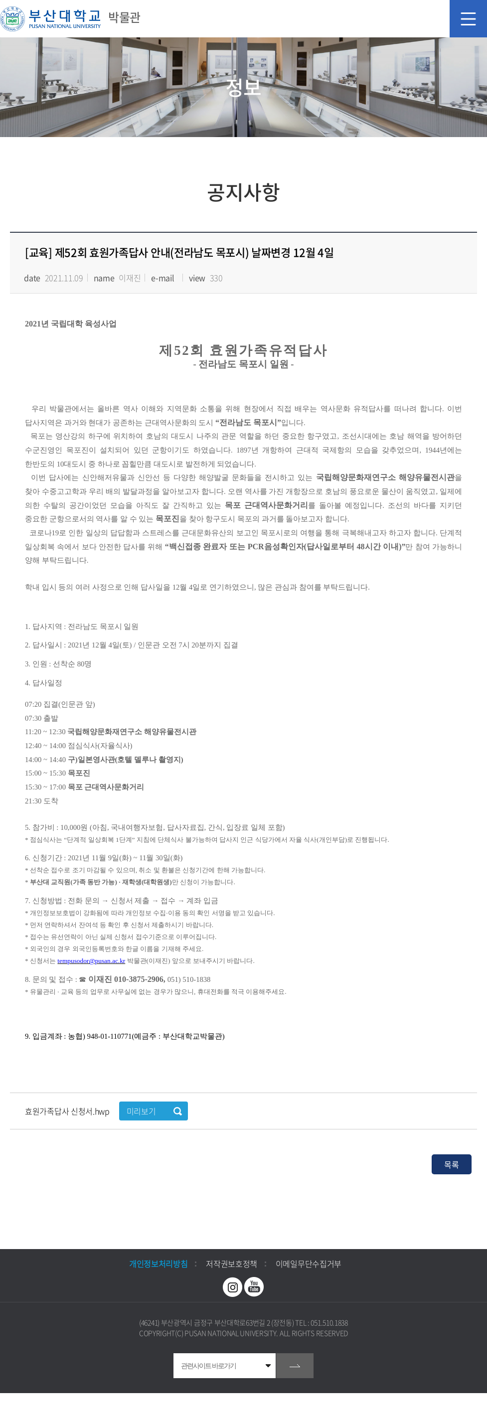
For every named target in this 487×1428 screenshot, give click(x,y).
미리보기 (141, 1111)
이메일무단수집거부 (308, 1263)
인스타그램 (233, 1287)
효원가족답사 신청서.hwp (68, 1111)
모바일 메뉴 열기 (468, 18)
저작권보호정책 (231, 1263)
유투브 (254, 1287)
